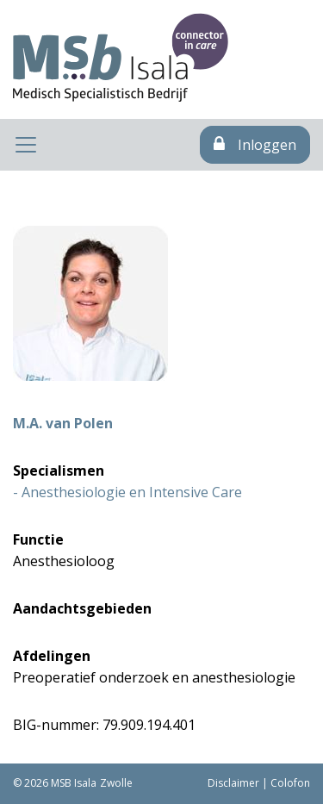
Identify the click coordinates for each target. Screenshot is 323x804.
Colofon (290, 783)
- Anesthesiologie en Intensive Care (127, 492)
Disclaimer (233, 783)
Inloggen (255, 144)
